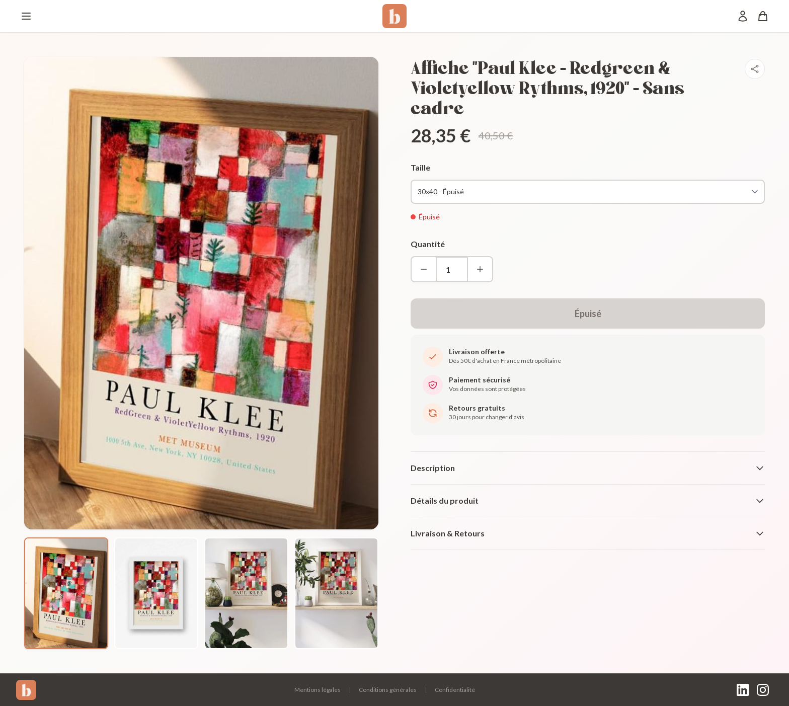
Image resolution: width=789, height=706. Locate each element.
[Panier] (763, 16)
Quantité (428, 244)
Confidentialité (455, 689)
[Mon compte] (743, 16)
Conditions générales (388, 689)
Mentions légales (317, 689)
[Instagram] (763, 690)
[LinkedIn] (743, 690)
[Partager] (755, 69)
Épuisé (588, 313)
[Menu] (26, 16)
